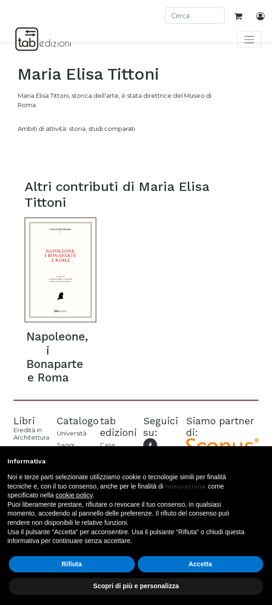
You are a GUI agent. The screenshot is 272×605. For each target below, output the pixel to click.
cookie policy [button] (74, 495)
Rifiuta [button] (71, 564)
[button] (259, 461)
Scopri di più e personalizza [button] (136, 586)
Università (71, 433)
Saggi (65, 445)
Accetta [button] (200, 564)
